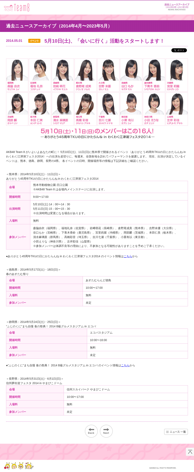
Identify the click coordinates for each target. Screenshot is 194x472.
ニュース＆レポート (177, 6)
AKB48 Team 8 (16, 7)
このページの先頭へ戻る (190, 452)
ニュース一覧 (176, 432)
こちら (128, 256)
